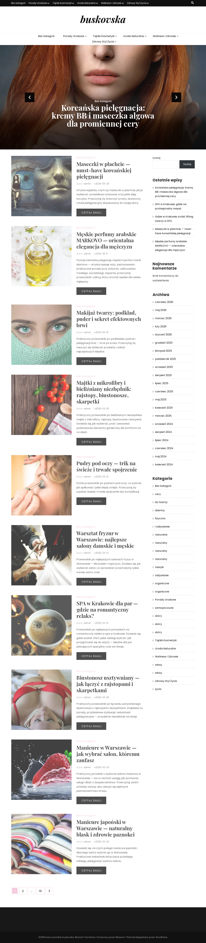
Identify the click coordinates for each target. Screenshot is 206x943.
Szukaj (156, 158)
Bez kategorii (18, 3)
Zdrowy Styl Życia (136, 3)
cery (158, 494)
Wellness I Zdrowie (111, 3)
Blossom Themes (125, 937)
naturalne (161, 534)
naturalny (161, 543)
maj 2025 (160, 399)
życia (158, 689)
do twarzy (161, 502)
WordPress (161, 937)
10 (42, 890)
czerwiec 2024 (164, 448)
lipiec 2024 (162, 440)
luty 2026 (160, 326)
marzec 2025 (163, 416)
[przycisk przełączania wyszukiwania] (192, 3)
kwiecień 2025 (164, 408)
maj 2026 (160, 310)
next (176, 97)
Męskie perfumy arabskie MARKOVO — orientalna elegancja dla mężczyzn (171, 246)
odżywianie (162, 575)
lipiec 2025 (161, 383)
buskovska (103, 19)
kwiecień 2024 (164, 464)
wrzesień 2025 (164, 367)
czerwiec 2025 (164, 391)
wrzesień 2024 (164, 424)
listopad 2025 (163, 351)
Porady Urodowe (38, 3)
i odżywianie (162, 526)
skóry (158, 616)
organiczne (162, 583)
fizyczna (160, 518)
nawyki (159, 567)
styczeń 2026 (163, 334)
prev (29, 97)
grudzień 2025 (164, 343)
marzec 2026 (163, 318)
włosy (158, 665)
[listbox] (103, 97)
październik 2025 (165, 359)
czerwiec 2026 (164, 302)
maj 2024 (161, 456)
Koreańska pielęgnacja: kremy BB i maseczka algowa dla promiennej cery (103, 115)
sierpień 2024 (163, 432)
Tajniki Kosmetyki (62, 3)
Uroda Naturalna (86, 3)
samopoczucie (164, 608)
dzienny (160, 510)
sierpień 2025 (163, 375)
